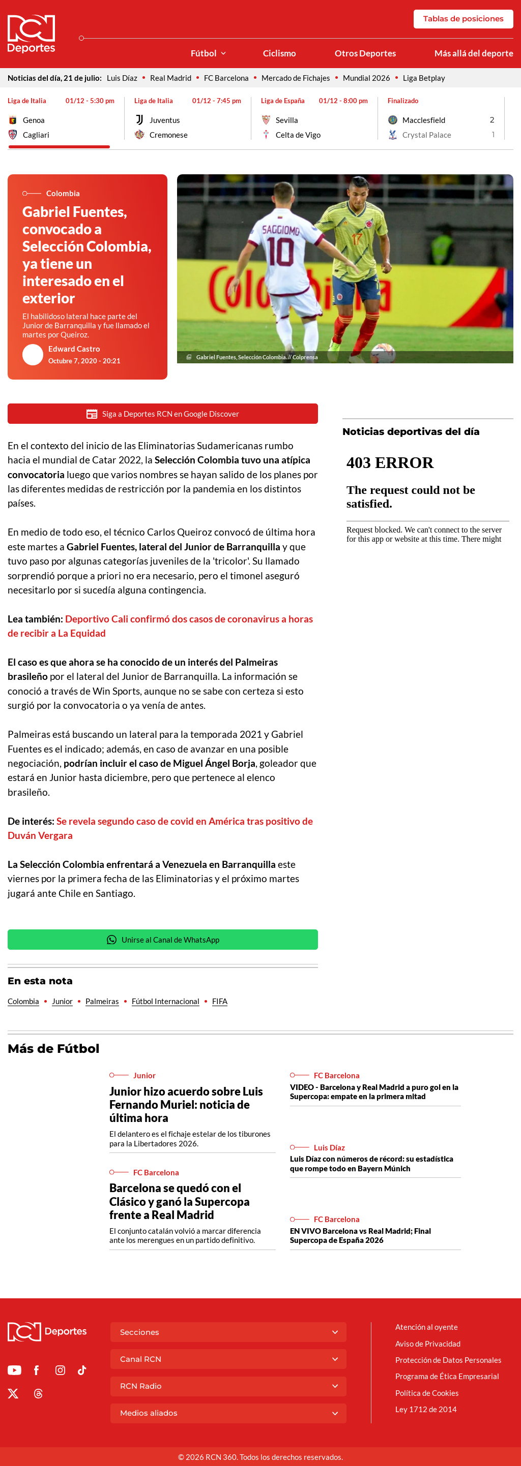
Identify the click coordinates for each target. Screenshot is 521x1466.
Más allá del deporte (474, 53)
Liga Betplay (424, 77)
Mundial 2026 (366, 77)
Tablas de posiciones (463, 18)
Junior (62, 1001)
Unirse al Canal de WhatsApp (163, 940)
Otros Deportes (365, 53)
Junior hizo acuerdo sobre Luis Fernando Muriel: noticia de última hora (186, 1104)
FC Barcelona (226, 77)
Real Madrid (170, 77)
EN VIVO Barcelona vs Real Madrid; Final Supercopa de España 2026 (360, 1235)
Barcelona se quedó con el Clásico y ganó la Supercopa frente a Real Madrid (179, 1201)
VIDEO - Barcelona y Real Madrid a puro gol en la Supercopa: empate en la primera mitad (374, 1091)
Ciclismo (279, 53)
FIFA (219, 1001)
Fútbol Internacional (165, 1001)
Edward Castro (74, 348)
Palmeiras (102, 1001)
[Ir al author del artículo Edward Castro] (33, 354)
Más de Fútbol (54, 1048)
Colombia (23, 1001)
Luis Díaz (122, 77)
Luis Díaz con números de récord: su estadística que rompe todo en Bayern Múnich (371, 1163)
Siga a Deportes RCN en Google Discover (162, 414)
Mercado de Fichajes (296, 77)
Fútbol (204, 53)
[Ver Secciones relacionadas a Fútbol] (223, 53)
